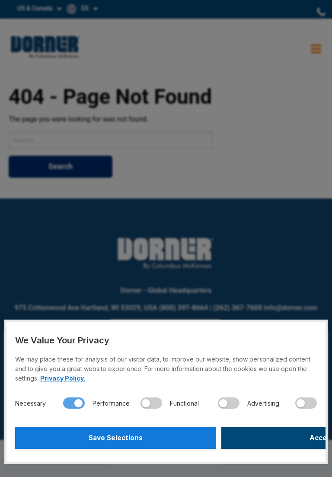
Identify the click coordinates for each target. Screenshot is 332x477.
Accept (242, 438)
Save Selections (89, 438)
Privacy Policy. (62, 378)
